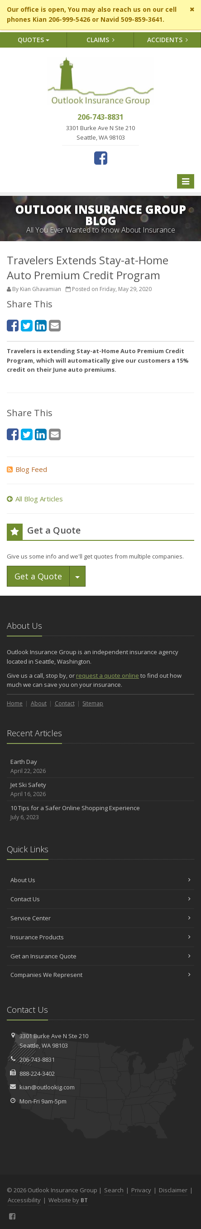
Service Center (100, 918)
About (39, 703)
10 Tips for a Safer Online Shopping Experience (100, 812)
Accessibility (24, 1200)
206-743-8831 (37, 1059)
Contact (65, 703)
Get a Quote (38, 576)
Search (114, 1190)
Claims (100, 39)
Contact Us (100, 899)
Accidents (167, 39)
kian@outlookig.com (47, 1087)
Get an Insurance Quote (100, 956)
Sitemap (92, 703)
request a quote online (107, 675)
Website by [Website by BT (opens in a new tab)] (68, 1200)
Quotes (33, 39)
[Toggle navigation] (185, 181)
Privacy (141, 1190)
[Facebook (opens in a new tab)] (100, 157)
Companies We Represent (100, 975)
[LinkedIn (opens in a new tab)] (41, 325)
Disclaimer (173, 1190)
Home (15, 703)
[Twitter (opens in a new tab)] (27, 325)
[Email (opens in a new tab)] (55, 325)
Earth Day (100, 766)
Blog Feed (27, 469)
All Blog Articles (35, 498)
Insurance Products (100, 937)
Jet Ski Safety (100, 789)
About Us (100, 880)
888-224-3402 (37, 1073)
